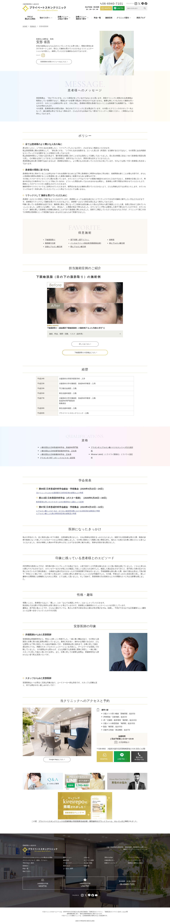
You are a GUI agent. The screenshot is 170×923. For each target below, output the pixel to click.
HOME (25, 26)
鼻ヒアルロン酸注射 (117, 243)
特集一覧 (86, 866)
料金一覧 (97, 18)
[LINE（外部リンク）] (142, 3)
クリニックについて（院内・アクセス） (35, 860)
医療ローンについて (111, 863)
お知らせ (86, 857)
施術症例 (108, 18)
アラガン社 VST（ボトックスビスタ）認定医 (57, 458)
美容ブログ (140, 18)
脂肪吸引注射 (50, 243)
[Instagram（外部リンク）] (135, 3)
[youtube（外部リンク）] (96, 895)
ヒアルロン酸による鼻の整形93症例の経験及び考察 (56, 513)
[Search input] (135, 8)
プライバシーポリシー (135, 857)
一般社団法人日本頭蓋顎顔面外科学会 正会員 (58, 451)
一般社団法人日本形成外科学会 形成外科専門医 (59, 447)
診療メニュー (67, 857)
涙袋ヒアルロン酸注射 (53, 247)
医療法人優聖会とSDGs (135, 863)
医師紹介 (33, 26)
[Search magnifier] (144, 8)
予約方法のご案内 (28, 863)
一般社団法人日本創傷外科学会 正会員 (55, 454)
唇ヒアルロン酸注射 (78, 247)
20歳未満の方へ (109, 860)
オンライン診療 (89, 860)
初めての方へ (27, 871)
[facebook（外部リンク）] (146, 3)
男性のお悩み (109, 857)
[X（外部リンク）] (139, 3)
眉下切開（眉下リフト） (79, 240)
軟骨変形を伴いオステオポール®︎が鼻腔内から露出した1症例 (60, 502)
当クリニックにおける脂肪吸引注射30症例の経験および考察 (59, 493)
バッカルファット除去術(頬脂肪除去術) (85, 243)
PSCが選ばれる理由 (30, 18)
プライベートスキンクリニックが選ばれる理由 (37, 857)
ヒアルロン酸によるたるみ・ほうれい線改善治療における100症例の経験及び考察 (68, 511)
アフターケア (67, 863)
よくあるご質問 (68, 868)
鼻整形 (111, 240)
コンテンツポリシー (134, 860)
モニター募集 (88, 863)
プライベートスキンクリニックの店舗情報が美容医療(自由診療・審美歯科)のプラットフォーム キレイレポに (81, 821)
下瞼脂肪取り (50, 240)
